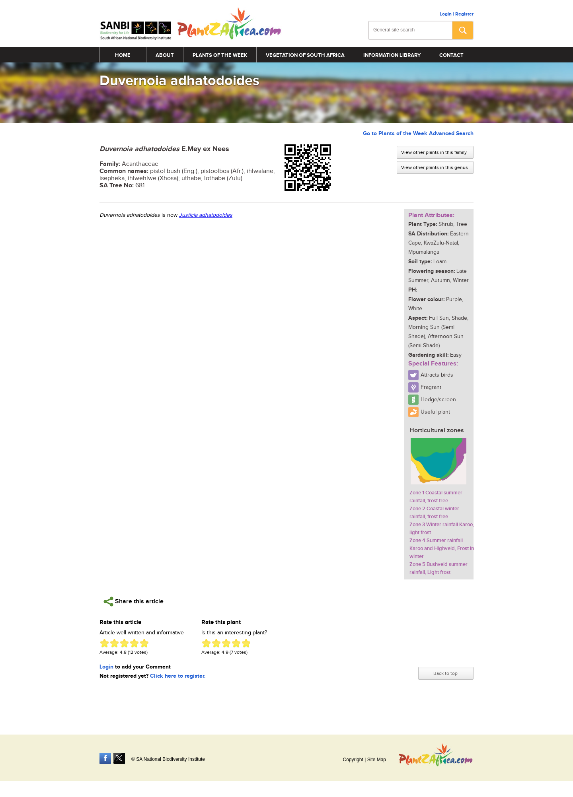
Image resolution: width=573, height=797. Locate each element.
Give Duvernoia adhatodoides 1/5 (104, 643)
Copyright (353, 759)
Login (446, 14)
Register (464, 14)
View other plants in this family (434, 152)
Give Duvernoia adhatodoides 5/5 (144, 643)
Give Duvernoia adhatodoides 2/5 (114, 643)
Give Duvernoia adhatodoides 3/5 (124, 643)
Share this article (133, 601)
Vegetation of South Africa (305, 55)
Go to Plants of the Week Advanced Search (418, 133)
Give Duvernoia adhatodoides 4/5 (134, 643)
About (165, 55)
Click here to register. (178, 676)
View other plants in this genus (434, 167)
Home (123, 55)
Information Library (392, 55)
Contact (451, 55)
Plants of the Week (220, 55)
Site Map (376, 759)
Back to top (445, 673)
